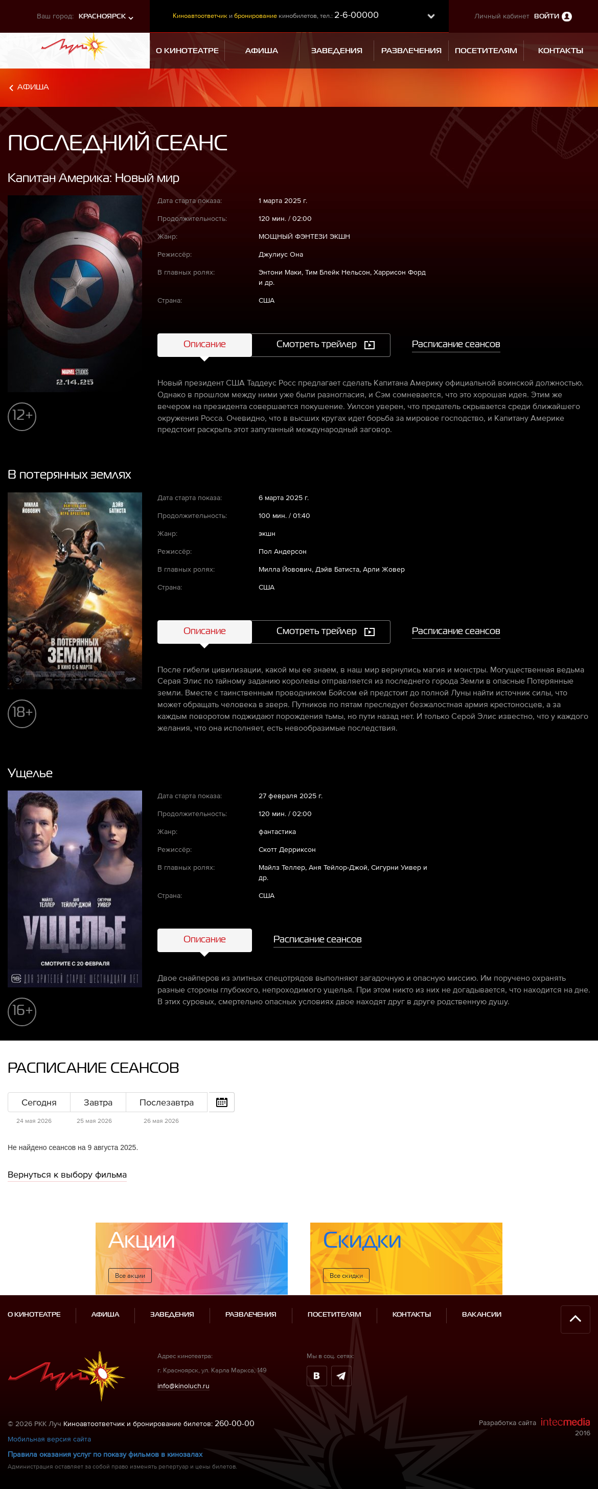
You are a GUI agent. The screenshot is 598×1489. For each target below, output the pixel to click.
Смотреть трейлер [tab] (317, 344)
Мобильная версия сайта (49, 1439)
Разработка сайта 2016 (534, 1427)
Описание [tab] (204, 344)
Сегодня (39, 1102)
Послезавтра (167, 1102)
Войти (546, 16)
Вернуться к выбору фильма (67, 1174)
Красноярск (102, 16)
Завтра (98, 1102)
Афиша (33, 87)
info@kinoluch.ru (183, 1386)
